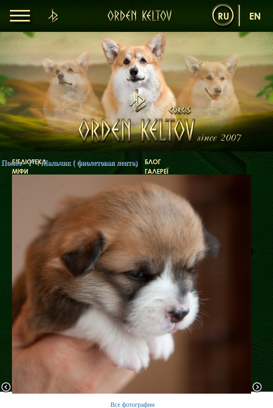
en (255, 16)
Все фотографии (132, 404)
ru (223, 16)
